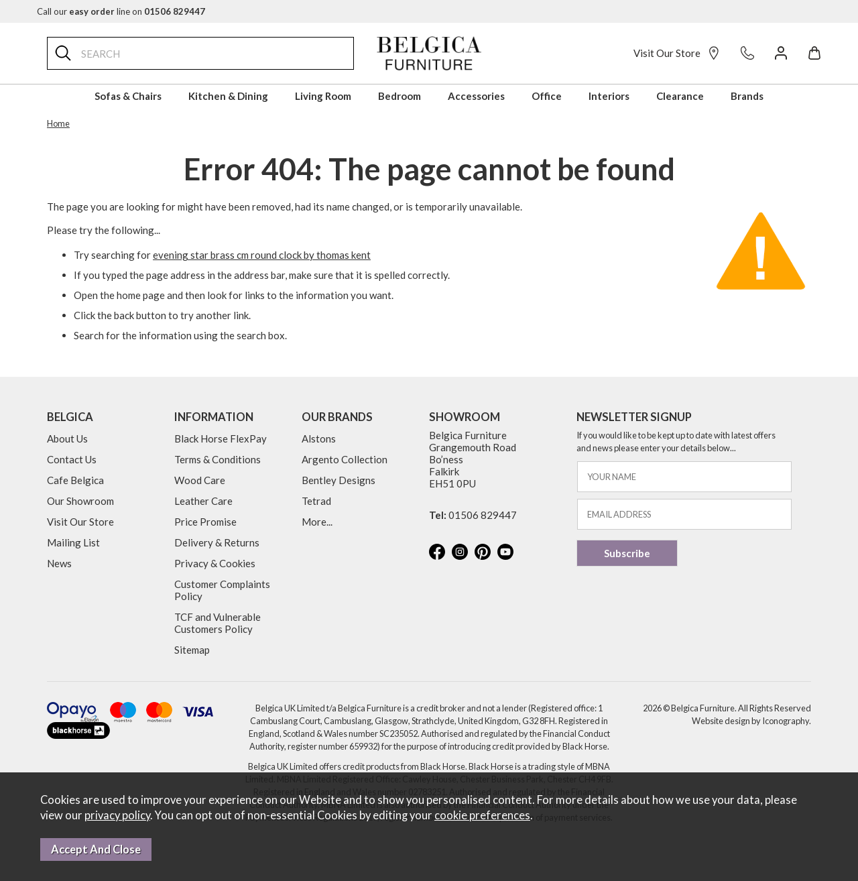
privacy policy (117, 815)
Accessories (476, 96)
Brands (747, 96)
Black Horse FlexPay (220, 438)
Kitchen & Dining (228, 96)
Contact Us (72, 459)
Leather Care (203, 501)
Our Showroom (80, 501)
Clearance (680, 96)
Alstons (319, 438)
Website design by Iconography (750, 720)
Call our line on (121, 11)
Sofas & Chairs (128, 96)
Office (547, 96)
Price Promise (205, 522)
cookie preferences (482, 815)
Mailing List (73, 542)
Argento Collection (344, 459)
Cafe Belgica (75, 480)
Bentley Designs (338, 480)
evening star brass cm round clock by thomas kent (262, 255)
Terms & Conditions (217, 459)
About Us (67, 438)
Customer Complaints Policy (222, 590)
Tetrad (316, 501)
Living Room (323, 96)
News (59, 563)
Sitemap (192, 650)
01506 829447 (482, 515)
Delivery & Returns (216, 542)
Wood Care (199, 480)
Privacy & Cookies (214, 563)
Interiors (609, 96)
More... (317, 522)
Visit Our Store (677, 53)
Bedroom (399, 96)
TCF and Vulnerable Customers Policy (217, 623)
